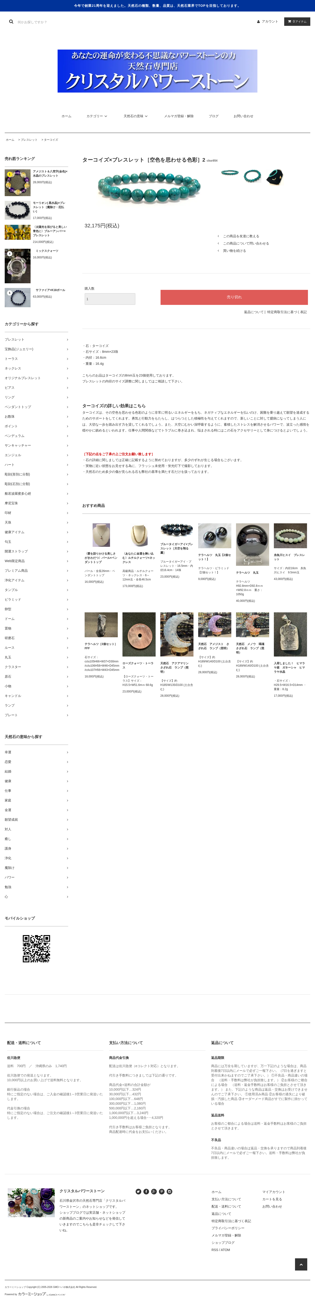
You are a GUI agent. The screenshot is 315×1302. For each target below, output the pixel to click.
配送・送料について (226, 1206)
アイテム (296, 21)
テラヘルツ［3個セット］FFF (101, 646)
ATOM (225, 1250)
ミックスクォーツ (45, 251)
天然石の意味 (136, 116)
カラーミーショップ (15, 1287)
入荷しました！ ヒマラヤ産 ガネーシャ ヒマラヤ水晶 (289, 667)
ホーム (66, 116)
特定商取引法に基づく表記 (287, 312)
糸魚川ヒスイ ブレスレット (289, 557)
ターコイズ (51, 139)
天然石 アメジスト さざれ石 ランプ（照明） (213, 646)
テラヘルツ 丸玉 (247, 572)
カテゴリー (98, 116)
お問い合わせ (243, 116)
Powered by (35, 1294)
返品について (254, 312)
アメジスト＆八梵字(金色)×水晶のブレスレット (50, 173)
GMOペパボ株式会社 (64, 1287)
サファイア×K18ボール (49, 290)
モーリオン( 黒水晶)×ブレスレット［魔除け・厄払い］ (49, 207)
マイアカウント (273, 1192)
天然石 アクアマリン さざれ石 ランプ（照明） (175, 667)
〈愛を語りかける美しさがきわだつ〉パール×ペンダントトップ (101, 558)
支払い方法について (226, 1199)
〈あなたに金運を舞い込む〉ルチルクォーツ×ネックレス (138, 558)
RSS (215, 1250)
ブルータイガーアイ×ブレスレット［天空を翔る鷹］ (176, 548)
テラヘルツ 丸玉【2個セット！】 (214, 557)
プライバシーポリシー (228, 1228)
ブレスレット (29, 139)
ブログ (214, 116)
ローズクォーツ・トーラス (138, 665)
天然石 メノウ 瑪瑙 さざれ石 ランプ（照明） (251, 648)
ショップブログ (223, 1242)
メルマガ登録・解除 (179, 116)
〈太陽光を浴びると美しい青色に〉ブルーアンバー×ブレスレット (50, 231)
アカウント (270, 21)
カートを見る (272, 1199)
